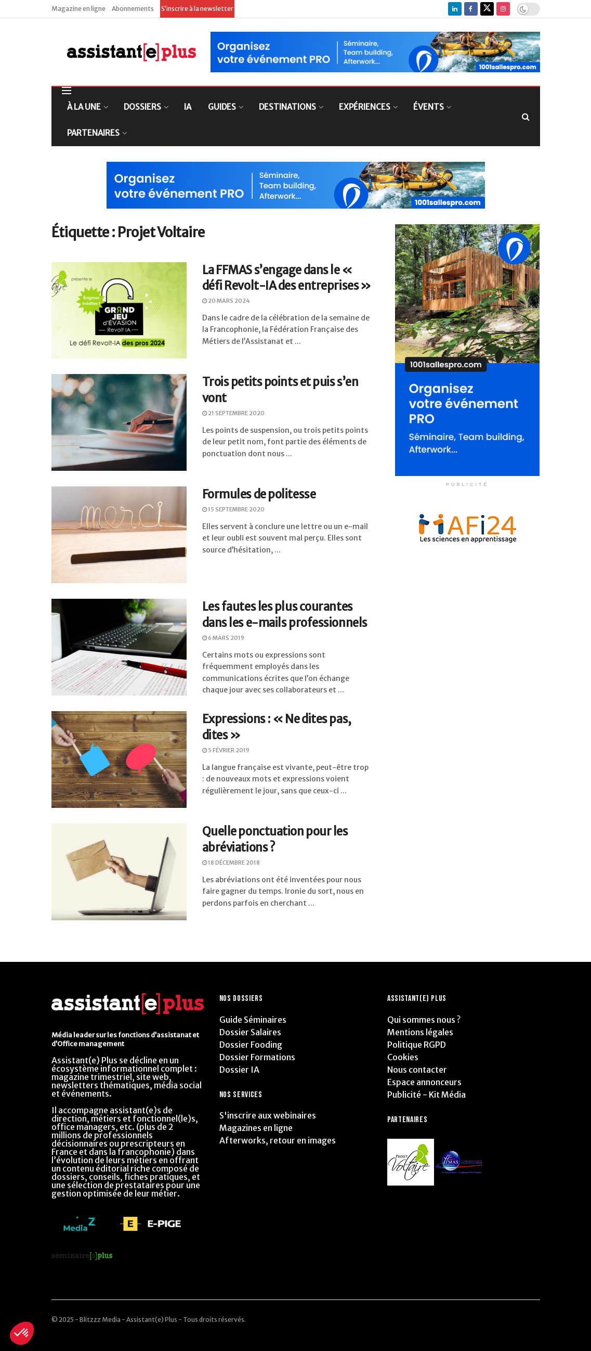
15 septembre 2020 (233, 509)
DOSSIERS (142, 107)
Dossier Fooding (250, 1044)
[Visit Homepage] (123, 52)
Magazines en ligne (256, 1128)
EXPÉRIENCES (364, 107)
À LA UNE (84, 107)
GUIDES (222, 107)
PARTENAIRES (93, 133)
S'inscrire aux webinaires (267, 1115)
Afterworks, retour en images (277, 1140)
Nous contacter (417, 1069)
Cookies (402, 1057)
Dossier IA (239, 1069)
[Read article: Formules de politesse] (119, 534)
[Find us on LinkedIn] (455, 9)
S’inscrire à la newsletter (197, 8)
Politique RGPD (416, 1044)
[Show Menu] (66, 90)
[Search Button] (526, 117)
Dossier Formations (257, 1057)
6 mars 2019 (223, 637)
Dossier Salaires (250, 1032)
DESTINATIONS (287, 107)
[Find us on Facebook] (471, 9)
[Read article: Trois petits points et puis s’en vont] (119, 422)
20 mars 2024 (226, 300)
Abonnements (133, 8)
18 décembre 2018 (231, 862)
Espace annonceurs (424, 1082)
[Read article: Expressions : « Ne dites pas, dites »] (119, 759)
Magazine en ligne (78, 8)
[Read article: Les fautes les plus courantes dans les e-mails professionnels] (119, 647)
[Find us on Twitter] (487, 9)
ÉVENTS (428, 107)
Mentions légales (420, 1032)
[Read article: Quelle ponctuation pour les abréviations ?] (119, 872)
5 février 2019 (225, 750)
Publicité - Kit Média (426, 1094)
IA (187, 107)
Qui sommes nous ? (424, 1019)
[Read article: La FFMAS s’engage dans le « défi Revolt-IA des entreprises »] (119, 310)
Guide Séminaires (252, 1019)
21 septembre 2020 (233, 413)
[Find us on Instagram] (503, 9)
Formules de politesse (259, 494)
